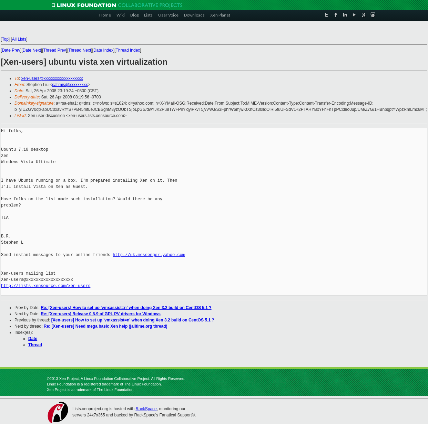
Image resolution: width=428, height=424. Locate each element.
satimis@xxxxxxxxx (70, 84)
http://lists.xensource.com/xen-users (45, 286)
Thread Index (128, 50)
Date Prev (11, 50)
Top (5, 39)
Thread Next (79, 50)
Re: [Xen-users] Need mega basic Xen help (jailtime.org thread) (105, 326)
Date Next (31, 50)
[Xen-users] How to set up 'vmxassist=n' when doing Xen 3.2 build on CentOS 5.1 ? (132, 320)
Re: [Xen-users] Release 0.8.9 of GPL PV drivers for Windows (101, 313)
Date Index (103, 50)
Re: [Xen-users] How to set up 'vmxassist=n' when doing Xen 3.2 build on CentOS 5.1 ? (126, 307)
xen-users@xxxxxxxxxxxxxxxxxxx (52, 78)
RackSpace (145, 408)
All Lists (19, 39)
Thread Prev (54, 50)
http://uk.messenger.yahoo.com (149, 255)
